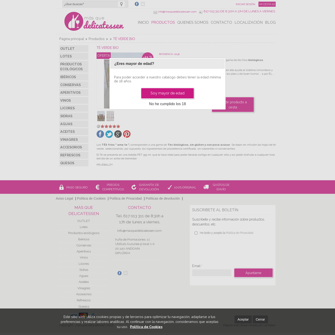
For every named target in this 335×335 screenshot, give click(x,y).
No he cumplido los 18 (167, 104)
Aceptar (243, 319)
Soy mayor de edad (167, 93)
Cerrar (260, 319)
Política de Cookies (146, 327)
